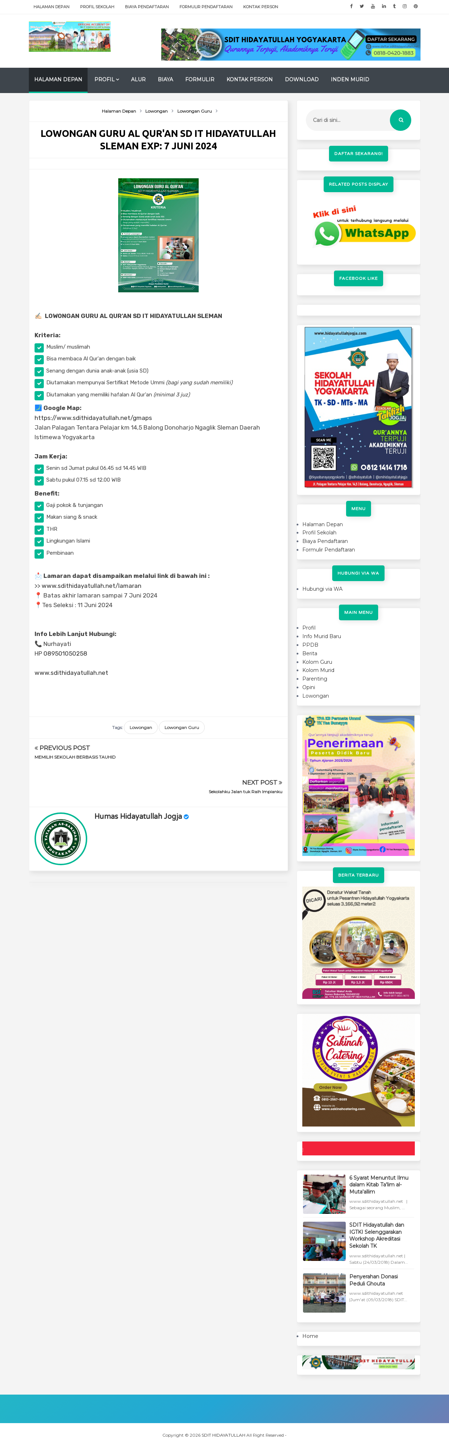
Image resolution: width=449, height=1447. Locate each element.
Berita (309, 653)
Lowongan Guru (182, 727)
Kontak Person (260, 6)
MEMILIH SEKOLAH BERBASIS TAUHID (75, 757)
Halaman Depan (51, 6)
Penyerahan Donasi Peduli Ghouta (373, 1280)
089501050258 (65, 653)
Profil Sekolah (97, 6)
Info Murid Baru (321, 636)
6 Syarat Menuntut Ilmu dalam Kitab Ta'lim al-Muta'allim (378, 1185)
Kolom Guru (317, 662)
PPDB (310, 645)
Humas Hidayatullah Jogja (138, 782)
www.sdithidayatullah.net (71, 672)
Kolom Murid (318, 670)
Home (310, 1336)
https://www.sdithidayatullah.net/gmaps (93, 417)
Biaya (165, 79)
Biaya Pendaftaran (147, 6)
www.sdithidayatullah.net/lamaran (91, 585)
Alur (138, 79)
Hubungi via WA (322, 589)
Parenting (314, 679)
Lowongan (141, 727)
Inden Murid (350, 79)
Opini (308, 687)
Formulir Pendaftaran (206, 6)
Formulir (199, 79)
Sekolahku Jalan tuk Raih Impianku (245, 757)
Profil (104, 79)
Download (302, 79)
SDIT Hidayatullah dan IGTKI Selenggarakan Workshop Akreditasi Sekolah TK (376, 1235)
